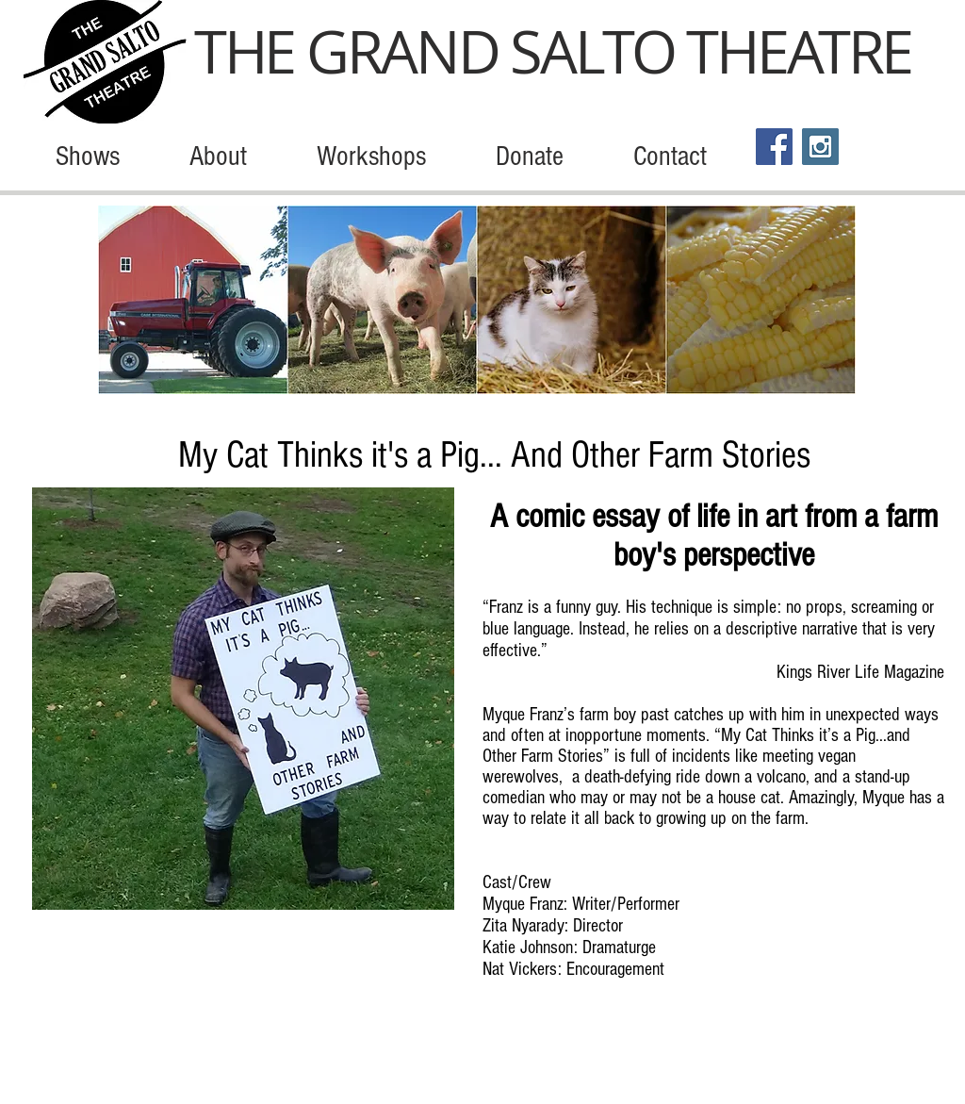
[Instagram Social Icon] (820, 146)
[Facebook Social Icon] (774, 146)
